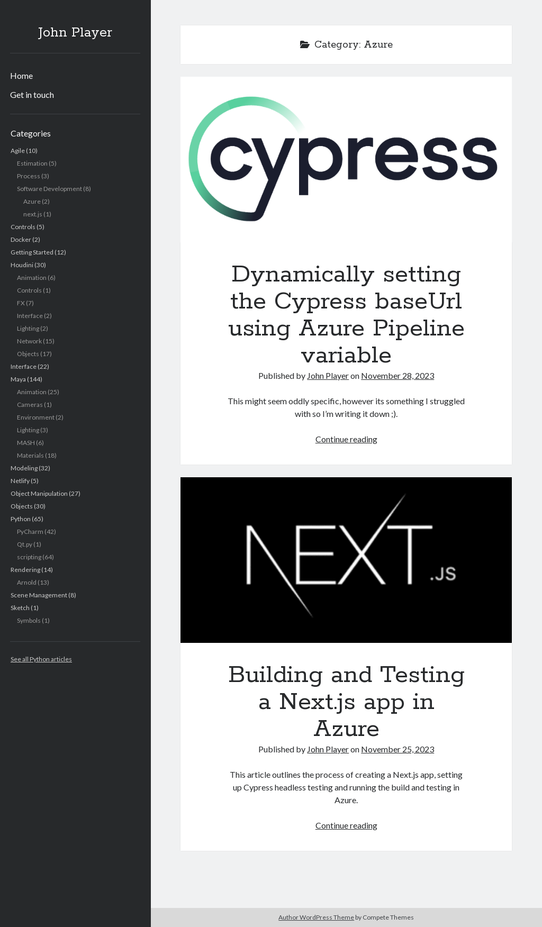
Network (29, 341)
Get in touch (32, 94)
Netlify (20, 481)
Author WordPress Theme (316, 917)
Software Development (49, 189)
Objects (28, 354)
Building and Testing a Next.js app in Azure (346, 560)
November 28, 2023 (397, 375)
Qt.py (24, 544)
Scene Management (39, 595)
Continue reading (346, 439)
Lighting (28, 328)
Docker (21, 239)
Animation (32, 277)
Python (21, 519)
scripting (29, 557)
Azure (32, 201)
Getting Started (32, 252)
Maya (18, 379)
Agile (18, 150)
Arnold (27, 582)
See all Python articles (41, 659)
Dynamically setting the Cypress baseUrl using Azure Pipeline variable (346, 159)
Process (28, 176)
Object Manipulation (39, 493)
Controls (23, 227)
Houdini (22, 265)
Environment (36, 417)
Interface (30, 316)
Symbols (29, 620)
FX (21, 303)
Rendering (25, 570)
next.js (32, 214)
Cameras (30, 404)
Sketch (20, 608)
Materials (30, 455)
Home (21, 75)
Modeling (24, 468)
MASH (26, 443)
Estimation (32, 163)
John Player (75, 32)
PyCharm (30, 531)
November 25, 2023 (397, 749)
